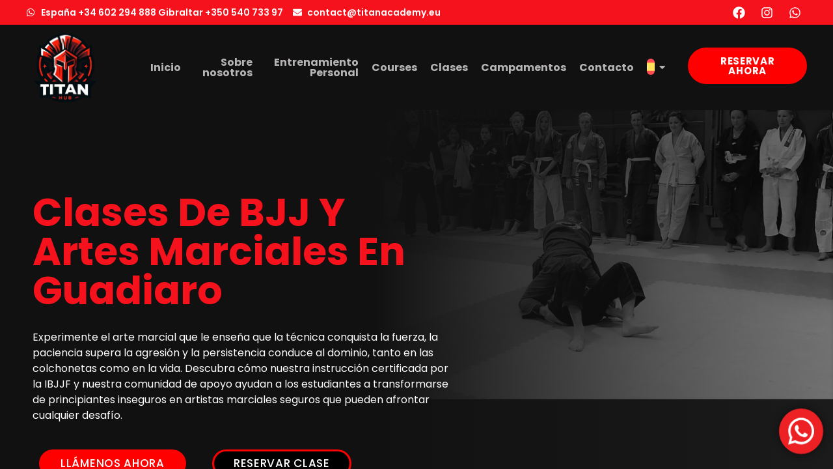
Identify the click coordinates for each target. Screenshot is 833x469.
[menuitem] (656, 68)
